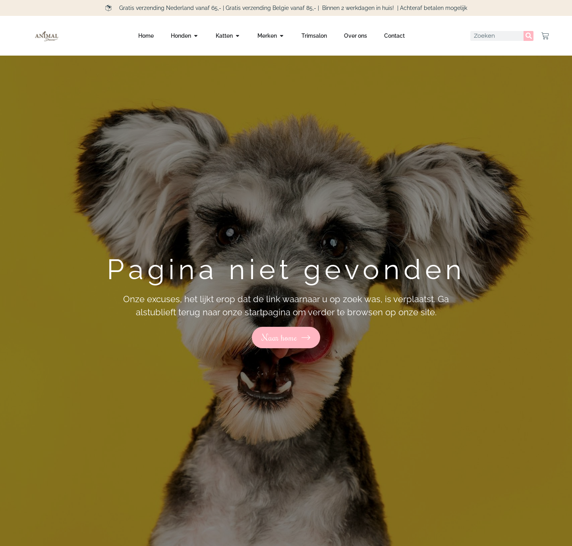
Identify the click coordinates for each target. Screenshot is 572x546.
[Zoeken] (528, 36)
